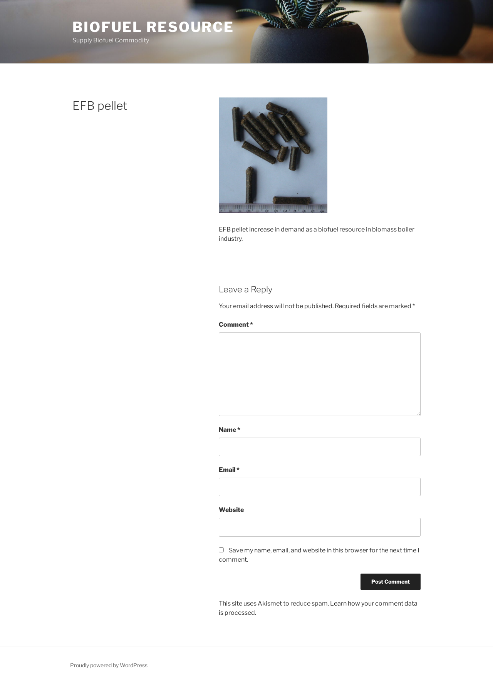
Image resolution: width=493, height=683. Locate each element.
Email (229, 469)
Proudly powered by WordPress (109, 665)
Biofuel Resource (153, 26)
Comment (236, 324)
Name (229, 429)
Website (231, 510)
